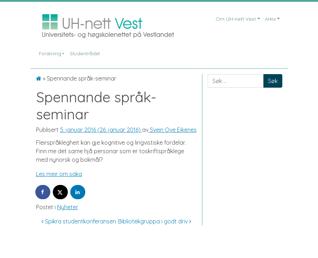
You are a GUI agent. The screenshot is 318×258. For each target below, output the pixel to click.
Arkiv (270, 19)
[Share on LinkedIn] (78, 192)
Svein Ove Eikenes (172, 129)
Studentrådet (85, 53)
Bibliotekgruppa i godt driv (154, 221)
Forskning (50, 53)
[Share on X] (61, 192)
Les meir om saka (59, 173)
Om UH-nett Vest (236, 19)
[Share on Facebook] (43, 192)
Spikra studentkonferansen (78, 221)
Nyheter (67, 207)
